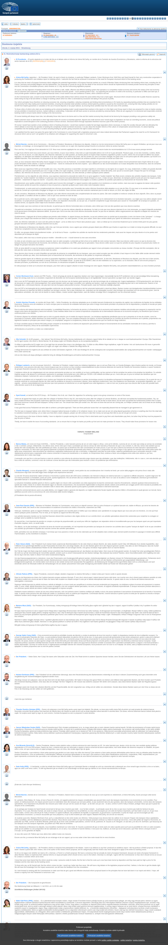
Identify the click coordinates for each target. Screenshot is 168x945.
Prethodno (15, 24)
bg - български (108, 18)
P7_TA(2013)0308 (133, 35)
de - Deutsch (118, 18)
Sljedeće (23, 24)
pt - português (153, 18)
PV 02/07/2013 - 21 (50, 35)
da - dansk (115, 18)
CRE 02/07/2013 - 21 (51, 37)
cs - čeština (113, 18)
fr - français (128, 18)
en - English (125, 18)
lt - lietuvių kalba (140, 18)
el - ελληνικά (123, 18)
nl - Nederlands (148, 18)
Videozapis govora (147, 54)
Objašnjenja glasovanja (93, 38)
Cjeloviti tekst (36, 24)
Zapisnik (162, 54)
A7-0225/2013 (7, 35)
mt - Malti (145, 18)
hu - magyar (143, 18)
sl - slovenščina (160, 18)
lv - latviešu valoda (138, 18)
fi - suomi (163, 18)
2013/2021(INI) (38, 61)
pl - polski (150, 18)
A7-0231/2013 (50, 61)
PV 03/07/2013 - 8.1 (91, 35)
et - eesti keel (120, 18)
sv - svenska (165, 18)
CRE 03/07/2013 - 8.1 (92, 37)
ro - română (155, 18)
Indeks (6, 24)
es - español (110, 18)
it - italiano (135, 18)
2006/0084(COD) (14, 28)
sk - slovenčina (158, 18)
